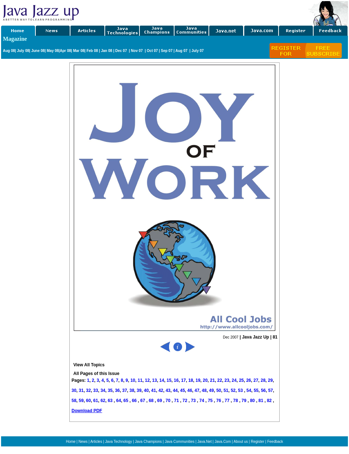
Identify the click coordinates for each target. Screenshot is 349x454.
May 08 (53, 51)
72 (185, 400)
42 (160, 390)
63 (111, 400)
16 (176, 380)
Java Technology (118, 442)
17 (183, 380)
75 (211, 400)
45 (182, 390)
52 (233, 390)
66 (135, 400)
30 (74, 390)
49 (211, 390)
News (82, 442)
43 (167, 390)
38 (131, 390)
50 (218, 390)
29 (270, 380)
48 (204, 390)
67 (143, 400)
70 (168, 400)
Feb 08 (92, 51)
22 (219, 380)
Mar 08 (78, 51)
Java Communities (179, 442)
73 (194, 400)
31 (81, 390)
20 (205, 380)
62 (102, 400)
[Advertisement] (30, 170)
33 (95, 390)
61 (95, 400)
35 (110, 390)
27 (255, 380)
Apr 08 (65, 51)
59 (81, 400)
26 (248, 380)
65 (127, 400)
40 (146, 390)
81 (261, 400)
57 (270, 390)
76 (219, 400)
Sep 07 (166, 51)
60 (88, 400)
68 (152, 400)
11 (140, 380)
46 (190, 390)
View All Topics (88, 364)
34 (102, 390)
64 (118, 400)
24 (234, 380)
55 (256, 390)
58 (74, 400)
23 (226, 380)
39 (139, 390)
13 (154, 380)
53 (240, 390)
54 (248, 390)
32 (88, 390)
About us (241, 442)
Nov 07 (137, 51)
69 (160, 400)
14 (161, 380)
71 (177, 400)
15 (169, 380)
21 (212, 380)
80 (253, 400)
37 (124, 390)
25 (241, 380)
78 (236, 400)
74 (202, 400)
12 (147, 380)
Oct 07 (152, 51)
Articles (96, 442)
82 (270, 400)
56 (263, 390)
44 (175, 390)
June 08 (37, 51)
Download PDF (87, 410)
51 (226, 390)
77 (228, 400)
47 (197, 390)
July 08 (23, 51)
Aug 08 (9, 51)
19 (197, 380)
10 (132, 380)
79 (245, 400)
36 (117, 390)
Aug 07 (181, 51)
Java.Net (204, 442)
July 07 (197, 51)
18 (190, 380)
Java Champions (148, 442)
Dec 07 (121, 51)
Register (257, 442)
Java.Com (223, 442)
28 (262, 380)
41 (153, 390)
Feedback (275, 442)
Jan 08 (106, 51)
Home (71, 442)
